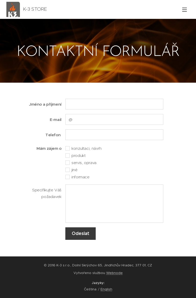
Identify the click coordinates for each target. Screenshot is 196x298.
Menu (184, 9)
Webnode (114, 273)
